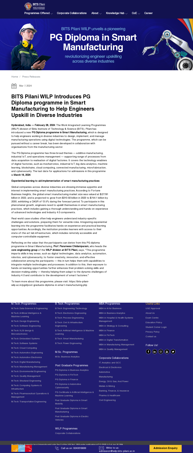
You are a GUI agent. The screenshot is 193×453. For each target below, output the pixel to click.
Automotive (104, 372)
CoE (134, 13)
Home (14, 77)
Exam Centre (152, 318)
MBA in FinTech (107, 335)
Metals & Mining (107, 386)
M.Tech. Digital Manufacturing (25, 362)
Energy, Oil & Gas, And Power (113, 382)
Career (148, 13)
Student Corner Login (156, 327)
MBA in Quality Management (113, 350)
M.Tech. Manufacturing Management (29, 367)
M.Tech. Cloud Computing (24, 348)
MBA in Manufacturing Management (116, 345)
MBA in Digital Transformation (113, 340)
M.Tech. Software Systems (24, 344)
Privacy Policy (153, 332)
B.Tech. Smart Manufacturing (69, 339)
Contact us (151, 337)
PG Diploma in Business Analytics (72, 370)
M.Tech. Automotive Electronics (26, 358)
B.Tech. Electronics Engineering (70, 313)
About (95, 13)
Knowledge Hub (115, 13)
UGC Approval (153, 309)
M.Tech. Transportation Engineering (28, 402)
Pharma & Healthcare (109, 396)
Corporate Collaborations (72, 13)
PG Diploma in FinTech (66, 375)
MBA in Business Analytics (112, 313)
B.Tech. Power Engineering (68, 344)
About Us (150, 313)
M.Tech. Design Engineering (25, 321)
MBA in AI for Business (110, 309)
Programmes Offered (37, 13)
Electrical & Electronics (110, 368)
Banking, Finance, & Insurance (114, 391)
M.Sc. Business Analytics (67, 357)
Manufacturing (106, 377)
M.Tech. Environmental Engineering (28, 372)
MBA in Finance (107, 331)
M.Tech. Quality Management (25, 376)
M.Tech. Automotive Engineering (27, 353)
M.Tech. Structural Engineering (26, 381)
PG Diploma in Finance (66, 380)
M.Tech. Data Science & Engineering (29, 309)
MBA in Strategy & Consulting (113, 326)
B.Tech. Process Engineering (69, 318)
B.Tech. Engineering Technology (71, 309)
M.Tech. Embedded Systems (25, 339)
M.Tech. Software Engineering (26, 326)
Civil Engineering (107, 400)
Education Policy (154, 323)
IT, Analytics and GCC (110, 363)
